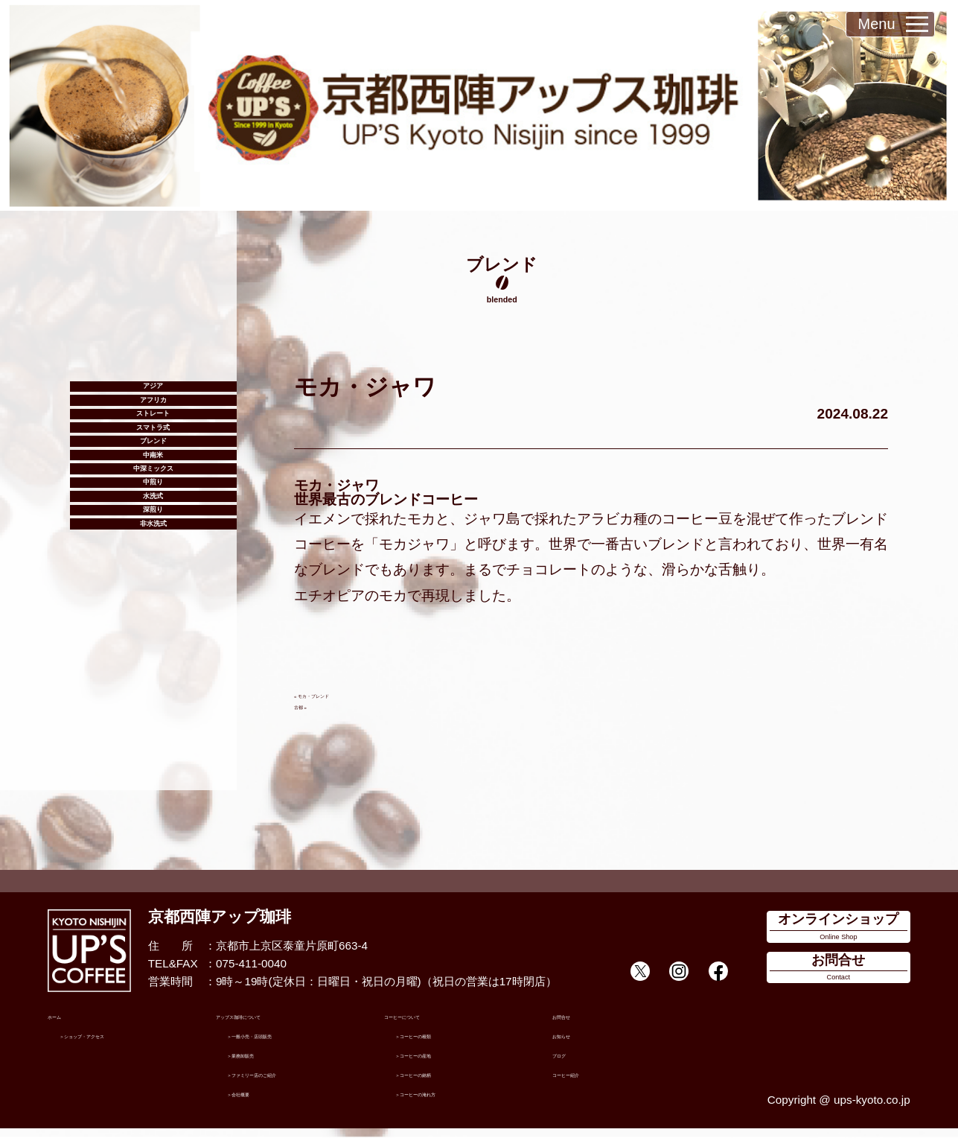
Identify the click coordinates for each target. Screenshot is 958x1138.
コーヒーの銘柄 (445, 1082)
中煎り (153, 606)
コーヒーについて (428, 1024)
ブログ (569, 1063)
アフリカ (153, 424)
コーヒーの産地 (445, 1063)
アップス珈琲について (272, 1024)
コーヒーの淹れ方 (451, 1101)
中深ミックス (153, 575)
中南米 (153, 546)
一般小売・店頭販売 (288, 1043)
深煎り (153, 666)
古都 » (310, 705)
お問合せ (574, 1024)
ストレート (153, 455)
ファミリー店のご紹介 (294, 1082)
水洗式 (153, 636)
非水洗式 (153, 697)
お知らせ (574, 1043)
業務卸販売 (266, 1063)
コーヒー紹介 (585, 1082)
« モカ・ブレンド (338, 693)
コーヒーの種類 (445, 1043)
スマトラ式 (153, 485)
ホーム (64, 1024)
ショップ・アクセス (121, 1043)
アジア (153, 394)
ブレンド (153, 515)
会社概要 (260, 1101)
